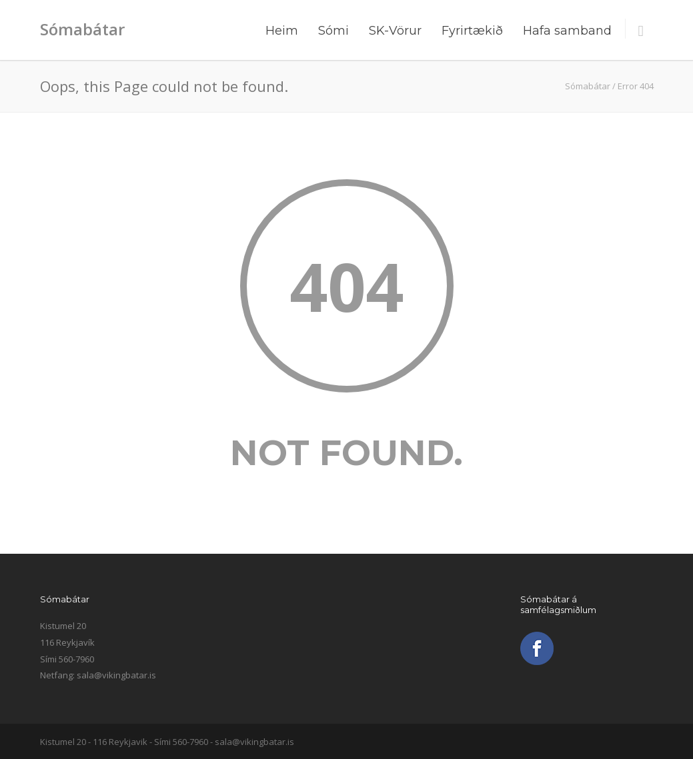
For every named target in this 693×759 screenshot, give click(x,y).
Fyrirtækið (472, 30)
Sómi (333, 30)
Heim (281, 30)
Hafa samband (567, 30)
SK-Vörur (395, 30)
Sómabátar (82, 29)
